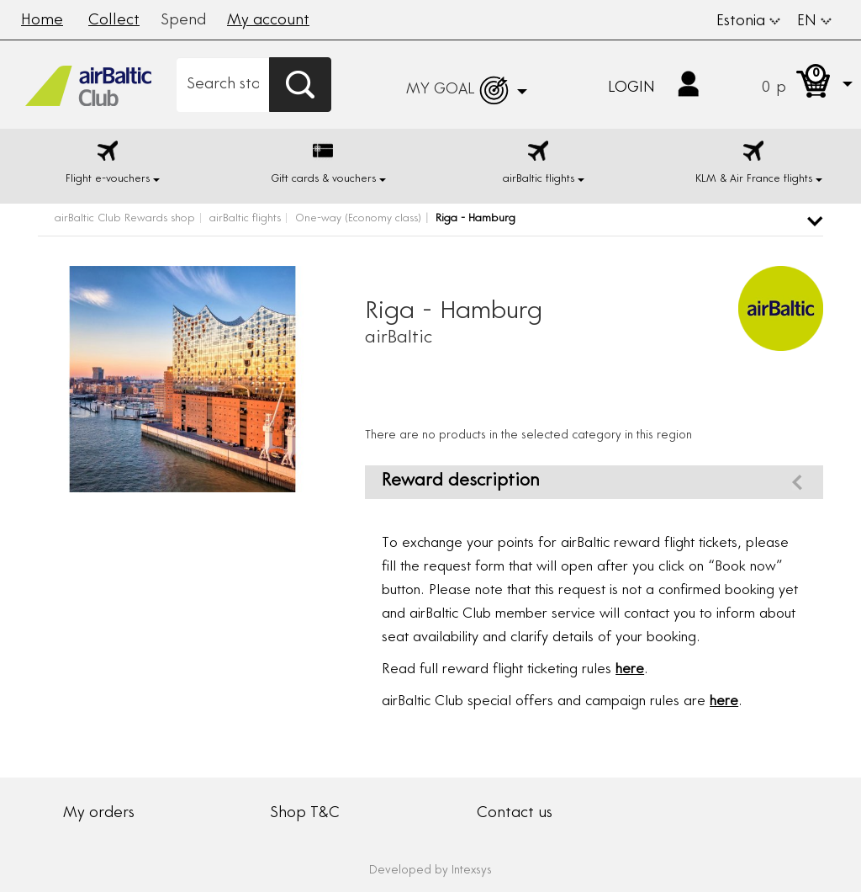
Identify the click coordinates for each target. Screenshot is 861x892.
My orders (99, 813)
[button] (791, 84)
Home (42, 21)
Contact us (514, 813)
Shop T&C (305, 813)
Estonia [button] (748, 21)
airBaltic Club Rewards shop (125, 219)
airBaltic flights (245, 219)
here (629, 670)
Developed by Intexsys (430, 871)
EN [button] (814, 21)
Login (631, 88)
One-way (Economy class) (358, 219)
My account (268, 21)
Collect (114, 21)
